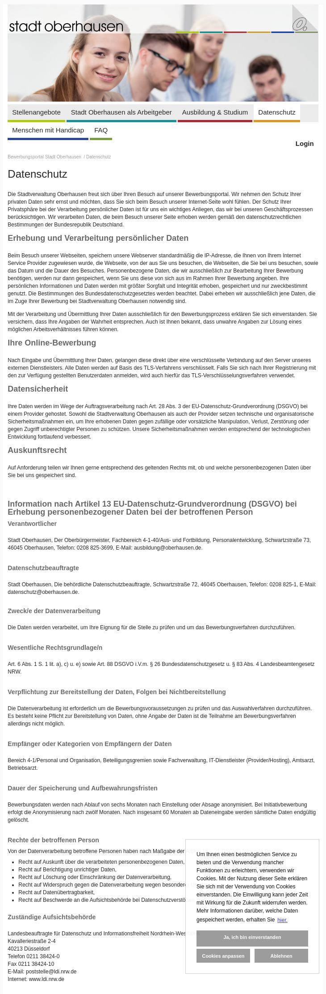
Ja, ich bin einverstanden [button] (252, 937)
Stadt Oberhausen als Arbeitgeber (121, 112)
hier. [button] (282, 920)
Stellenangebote (36, 112)
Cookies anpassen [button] (223, 956)
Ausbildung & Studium (215, 112)
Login (305, 143)
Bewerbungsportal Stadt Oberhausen (45, 156)
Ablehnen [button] (281, 956)
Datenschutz (276, 112)
